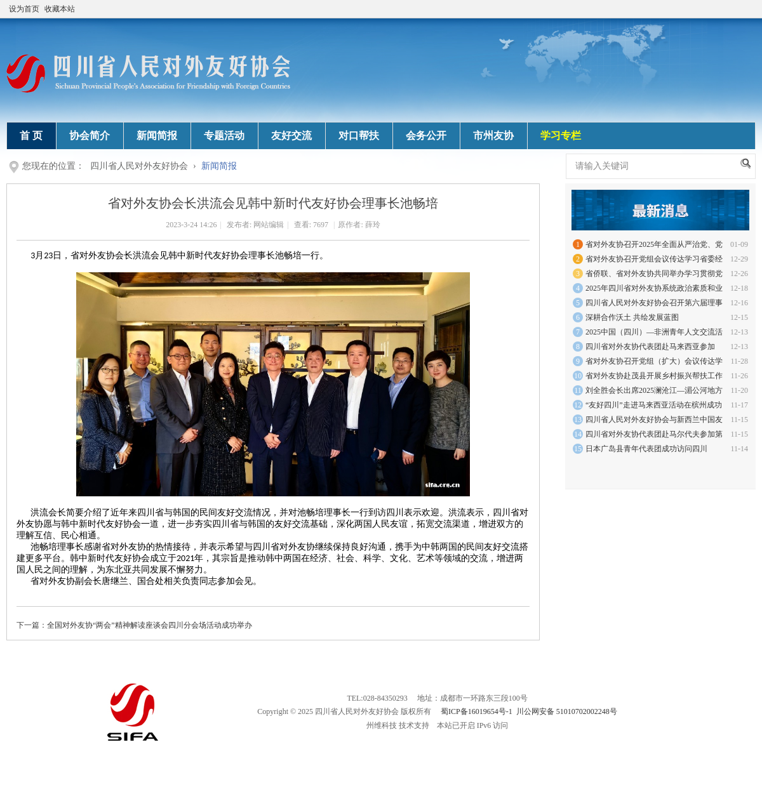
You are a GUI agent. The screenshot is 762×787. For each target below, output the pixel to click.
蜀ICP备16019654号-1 (476, 711)
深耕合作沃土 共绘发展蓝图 (632, 317)
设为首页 (24, 8)
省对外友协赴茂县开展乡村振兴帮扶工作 (654, 375)
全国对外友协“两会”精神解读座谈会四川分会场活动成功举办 (149, 625)
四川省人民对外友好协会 (139, 166)
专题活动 (224, 135)
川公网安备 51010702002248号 (566, 711)
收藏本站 (59, 8)
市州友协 (493, 135)
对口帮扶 (358, 135)
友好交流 (291, 135)
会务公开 (426, 135)
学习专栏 (560, 135)
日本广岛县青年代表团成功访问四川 (646, 448)
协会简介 (89, 135)
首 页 (31, 135)
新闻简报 (157, 135)
